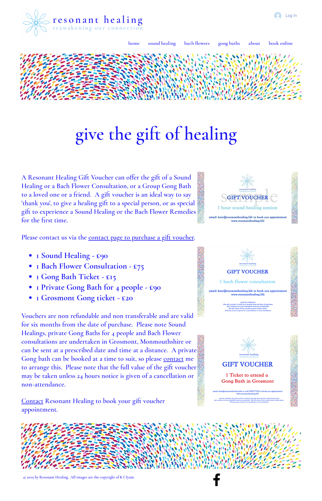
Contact (32, 401)
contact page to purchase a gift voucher (141, 237)
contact (173, 359)
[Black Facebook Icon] (216, 479)
